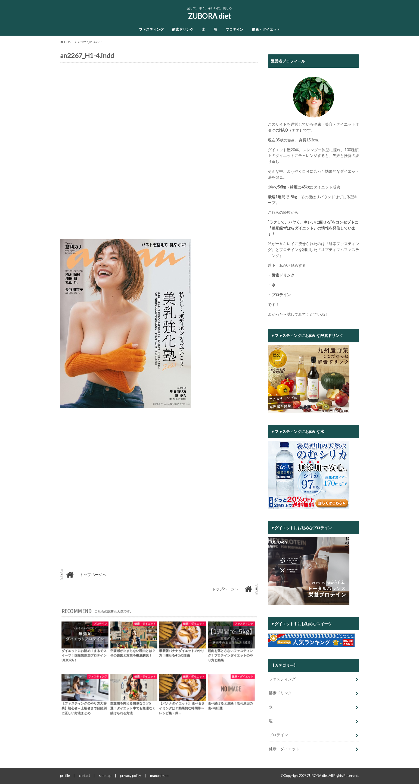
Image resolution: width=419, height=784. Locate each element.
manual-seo (159, 775)
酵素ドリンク (182, 29)
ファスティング (151, 29)
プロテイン (234, 29)
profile (65, 775)
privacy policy (130, 775)
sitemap (105, 775)
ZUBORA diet (209, 16)
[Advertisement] (159, 153)
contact (84, 775)
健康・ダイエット (266, 29)
